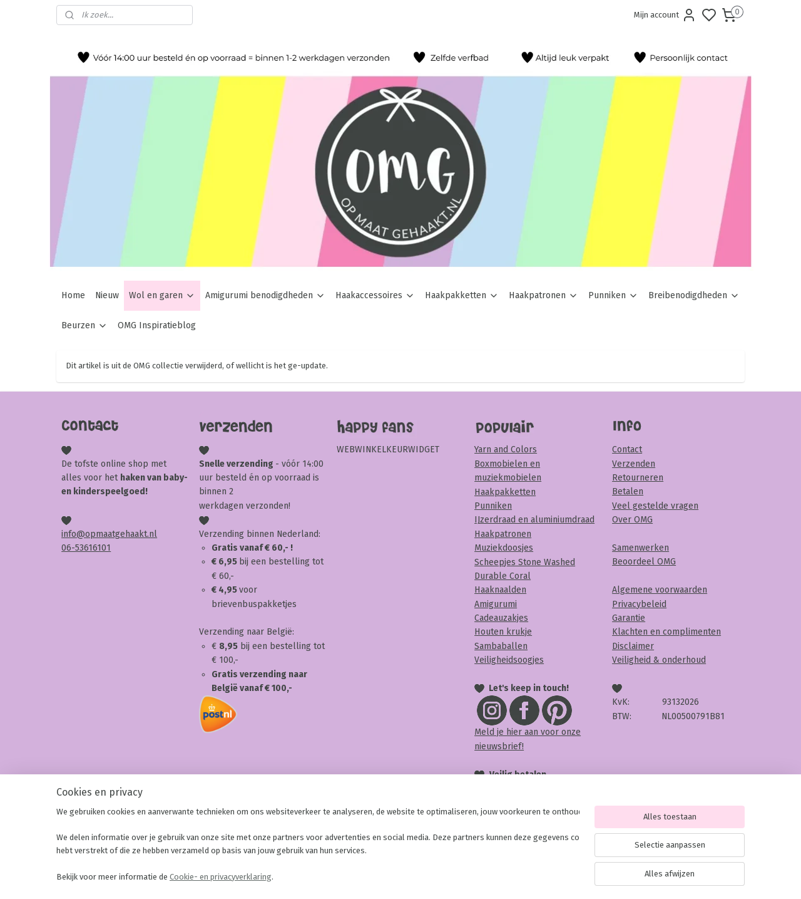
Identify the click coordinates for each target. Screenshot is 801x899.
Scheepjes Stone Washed (524, 562)
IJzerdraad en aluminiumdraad (534, 519)
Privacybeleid (639, 604)
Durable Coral (502, 576)
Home (73, 295)
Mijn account (665, 15)
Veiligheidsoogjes (509, 660)
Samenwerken (640, 548)
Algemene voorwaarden (659, 590)
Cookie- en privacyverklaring (221, 876)
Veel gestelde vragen (655, 506)
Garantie (628, 618)
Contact (627, 449)
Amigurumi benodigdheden (265, 295)
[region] (317, 845)
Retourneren (637, 477)
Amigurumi (495, 604)
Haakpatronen (543, 295)
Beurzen (84, 325)
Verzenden (633, 464)
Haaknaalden (500, 590)
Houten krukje (503, 631)
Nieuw (107, 295)
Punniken (613, 295)
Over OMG (632, 519)
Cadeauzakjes (501, 618)
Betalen (627, 491)
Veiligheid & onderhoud (659, 660)
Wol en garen (162, 295)
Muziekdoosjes (503, 548)
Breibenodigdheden (694, 295)
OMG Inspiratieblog (157, 325)
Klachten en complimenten (666, 631)
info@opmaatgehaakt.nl (109, 534)
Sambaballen (501, 646)
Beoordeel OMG (644, 561)
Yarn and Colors (505, 449)
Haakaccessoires (375, 295)
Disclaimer (633, 646)
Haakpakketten (462, 295)
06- (68, 548)
